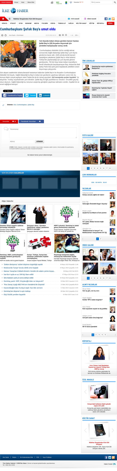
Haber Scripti (108, 464)
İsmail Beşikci (95, 326)
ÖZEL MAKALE (88, 380)
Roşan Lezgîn (95, 212)
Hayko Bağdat (95, 299)
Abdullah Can (95, 231)
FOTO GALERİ (87, 135)
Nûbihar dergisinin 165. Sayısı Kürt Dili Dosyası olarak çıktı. (99, 445)
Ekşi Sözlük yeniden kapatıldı (14, 294)
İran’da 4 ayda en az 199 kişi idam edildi (18, 274)
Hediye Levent (95, 317)
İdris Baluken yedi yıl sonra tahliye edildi (18, 278)
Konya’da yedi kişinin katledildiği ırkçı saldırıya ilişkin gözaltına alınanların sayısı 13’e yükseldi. (99, 408)
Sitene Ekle (30, 2)
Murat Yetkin (95, 290)
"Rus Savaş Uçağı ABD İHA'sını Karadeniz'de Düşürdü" (24, 284)
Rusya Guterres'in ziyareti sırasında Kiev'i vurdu (101, 96)
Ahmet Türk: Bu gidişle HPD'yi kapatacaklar (102, 81)
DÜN (92, 182)
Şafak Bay (31, 105)
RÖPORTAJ (86, 341)
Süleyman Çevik (95, 194)
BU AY (105, 182)
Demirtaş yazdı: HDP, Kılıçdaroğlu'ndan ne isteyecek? (24, 281)
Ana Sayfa (6, 457)
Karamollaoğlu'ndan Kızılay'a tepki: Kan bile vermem (23, 288)
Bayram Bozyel (95, 222)
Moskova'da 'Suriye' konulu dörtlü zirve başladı (21, 268)
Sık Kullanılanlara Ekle (26, 457)
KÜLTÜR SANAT (88, 418)
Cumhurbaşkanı (22, 105)
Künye (16, 2)
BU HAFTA (99, 182)
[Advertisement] (40, 114)
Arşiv (22, 2)
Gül (15, 105)
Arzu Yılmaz (95, 308)
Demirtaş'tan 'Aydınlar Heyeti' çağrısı (102, 89)
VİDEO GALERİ (87, 245)
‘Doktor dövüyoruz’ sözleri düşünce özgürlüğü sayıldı (23, 264)
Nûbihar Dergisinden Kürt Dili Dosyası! (27, 19)
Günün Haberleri (6, 2)
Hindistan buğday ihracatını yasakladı (101, 74)
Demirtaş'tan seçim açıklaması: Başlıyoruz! (102, 67)
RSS (37, 457)
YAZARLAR (86, 188)
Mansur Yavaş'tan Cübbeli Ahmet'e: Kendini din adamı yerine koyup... (29, 271)
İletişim (14, 457)
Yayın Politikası (47, 457)
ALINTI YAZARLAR (89, 284)
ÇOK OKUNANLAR (89, 175)
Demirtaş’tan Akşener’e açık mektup (17, 291)
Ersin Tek (95, 203)
